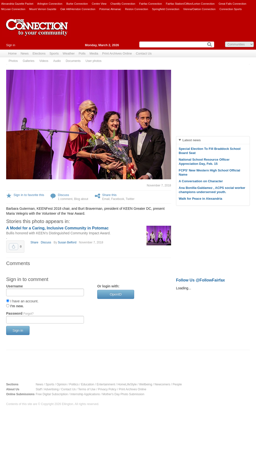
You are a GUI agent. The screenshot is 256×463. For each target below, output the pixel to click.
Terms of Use (87, 389)
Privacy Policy (107, 389)
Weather (69, 53)
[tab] (213, 140)
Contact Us (144, 53)
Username (14, 286)
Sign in (10, 45)
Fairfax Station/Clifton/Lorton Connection (190, 3)
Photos (13, 61)
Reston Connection (136, 9)
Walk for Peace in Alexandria (200, 198)
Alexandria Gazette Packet (17, 3)
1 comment (65, 199)
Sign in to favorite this (29, 195)
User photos (94, 61)
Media (94, 53)
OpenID (116, 294)
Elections (39, 53)
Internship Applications (85, 394)
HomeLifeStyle (127, 384)
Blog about (81, 199)
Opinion (62, 384)
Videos (43, 61)
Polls (82, 53)
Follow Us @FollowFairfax (200, 280)
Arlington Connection (49, 3)
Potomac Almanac (110, 9)
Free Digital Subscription (52, 394)
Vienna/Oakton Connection (199, 9)
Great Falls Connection (232, 3)
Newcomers (162, 384)
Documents (73, 61)
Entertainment (106, 384)
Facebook (117, 199)
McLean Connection (13, 9)
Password (19, 313)
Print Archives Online (117, 53)
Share (34, 242)
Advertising (51, 389)
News (25, 53)
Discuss (63, 195)
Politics (74, 384)
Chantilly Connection (123, 3)
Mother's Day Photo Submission (123, 394)
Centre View (99, 3)
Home (12, 53)
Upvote (13, 246)
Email (106, 199)
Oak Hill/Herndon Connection (77, 9)
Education (87, 384)
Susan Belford (67, 242)
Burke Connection (77, 3)
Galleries (28, 61)
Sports (54, 53)
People (177, 384)
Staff (39, 389)
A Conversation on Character (201, 181)
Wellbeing (145, 384)
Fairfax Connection (150, 3)
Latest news (191, 140)
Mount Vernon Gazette (42, 9)
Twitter (130, 199)
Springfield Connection (165, 9)
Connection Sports (231, 9)
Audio (57, 61)
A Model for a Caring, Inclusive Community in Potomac (57, 228)
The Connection (36, 31)
